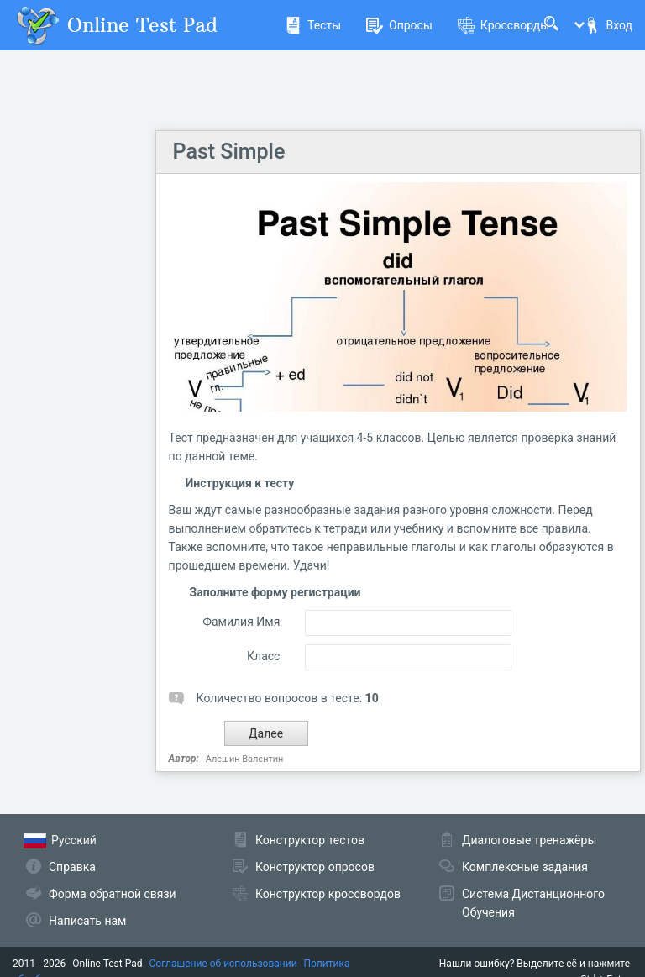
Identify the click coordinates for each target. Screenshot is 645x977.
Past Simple (229, 151)
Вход (608, 25)
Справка (72, 867)
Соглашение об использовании (223, 963)
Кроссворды (503, 25)
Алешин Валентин (245, 759)
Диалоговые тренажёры (529, 840)
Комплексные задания (525, 867)
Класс (263, 656)
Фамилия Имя (241, 621)
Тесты (313, 25)
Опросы (399, 25)
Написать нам (87, 920)
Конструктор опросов (315, 867)
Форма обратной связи (112, 894)
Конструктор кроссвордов (328, 894)
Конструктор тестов (309, 840)
